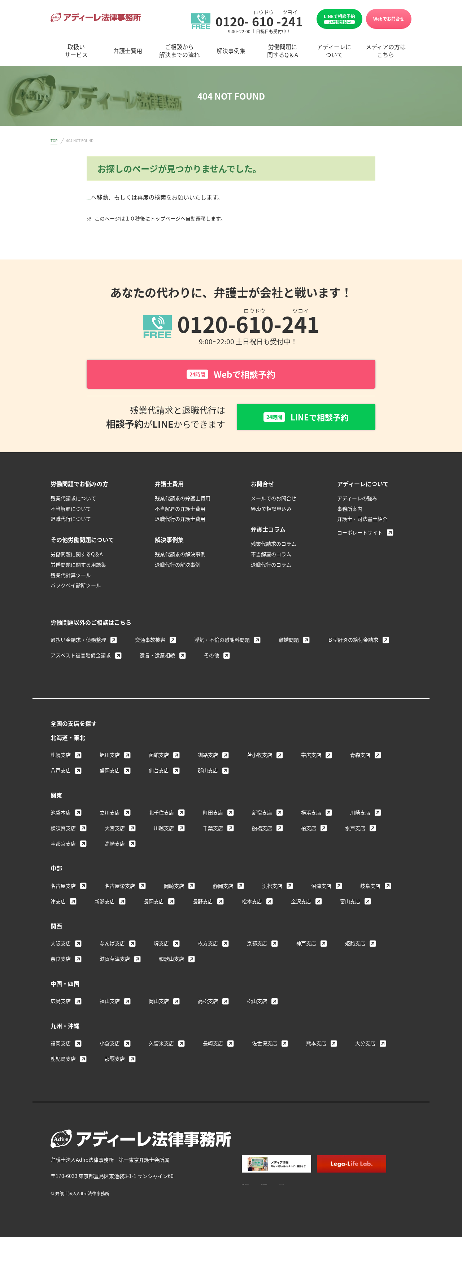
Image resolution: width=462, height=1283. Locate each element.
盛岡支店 (110, 772)
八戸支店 (61, 772)
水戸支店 (355, 829)
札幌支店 (61, 756)
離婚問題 (289, 641)
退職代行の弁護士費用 (180, 520)
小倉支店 (110, 1044)
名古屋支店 (63, 887)
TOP (54, 140)
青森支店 (360, 756)
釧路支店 (208, 756)
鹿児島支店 (63, 1060)
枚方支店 (208, 944)
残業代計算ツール (71, 576)
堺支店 (161, 944)
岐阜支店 (370, 887)
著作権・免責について (267, 1184)
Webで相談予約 (231, 374)
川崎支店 (360, 814)
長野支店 (203, 903)
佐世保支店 (264, 1044)
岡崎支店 (174, 887)
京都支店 (257, 944)
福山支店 (110, 1002)
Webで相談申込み (271, 510)
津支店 (58, 903)
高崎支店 (115, 845)
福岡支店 (61, 1044)
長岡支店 (154, 903)
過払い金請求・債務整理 (78, 641)
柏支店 (308, 829)
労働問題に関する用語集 (78, 566)
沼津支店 (321, 887)
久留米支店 (161, 1044)
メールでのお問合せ (273, 499)
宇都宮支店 (63, 845)
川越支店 (164, 829)
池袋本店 (61, 814)
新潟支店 (105, 903)
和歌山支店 (171, 960)
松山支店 (257, 1002)
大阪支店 (61, 944)
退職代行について (71, 520)
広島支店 (61, 1002)
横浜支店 (311, 814)
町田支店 (213, 814)
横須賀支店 (63, 829)
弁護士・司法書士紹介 (362, 520)
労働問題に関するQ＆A (77, 555)
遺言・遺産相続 (157, 656)
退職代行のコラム (271, 566)
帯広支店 (311, 756)
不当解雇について (71, 510)
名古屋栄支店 (120, 887)
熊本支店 (316, 1044)
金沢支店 (301, 903)
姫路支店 (355, 944)
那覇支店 (115, 1060)
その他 (211, 656)
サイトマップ (372, 1184)
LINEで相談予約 (339, 19)
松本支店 (252, 903)
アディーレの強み (357, 499)
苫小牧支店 (259, 756)
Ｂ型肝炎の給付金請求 (353, 641)
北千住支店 (161, 814)
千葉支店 (213, 829)
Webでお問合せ (388, 19)
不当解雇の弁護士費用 (180, 510)
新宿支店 (262, 814)
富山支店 (350, 903)
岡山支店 (159, 1002)
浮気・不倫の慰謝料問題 (222, 641)
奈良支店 (61, 960)
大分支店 (365, 1044)
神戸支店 (306, 944)
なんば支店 (112, 944)
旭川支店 (110, 756)
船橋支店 (262, 829)
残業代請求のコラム (273, 545)
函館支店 (159, 756)
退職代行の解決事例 (177, 566)
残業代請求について (73, 499)
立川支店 (110, 814)
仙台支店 (159, 772)
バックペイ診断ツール (76, 586)
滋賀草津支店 (115, 960)
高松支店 (208, 1002)
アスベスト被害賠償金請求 (81, 656)
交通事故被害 (150, 641)
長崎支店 (213, 1044)
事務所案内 (349, 510)
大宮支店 (115, 829)
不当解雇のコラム (271, 555)
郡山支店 (208, 772)
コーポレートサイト (360, 534)
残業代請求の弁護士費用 (182, 499)
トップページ (104, 197)
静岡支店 (223, 887)
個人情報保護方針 (325, 1184)
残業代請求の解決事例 (180, 555)
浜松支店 (272, 887)
